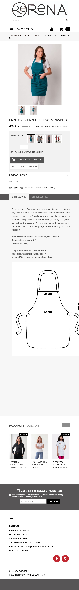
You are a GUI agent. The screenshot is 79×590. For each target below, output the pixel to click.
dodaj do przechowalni (24, 167)
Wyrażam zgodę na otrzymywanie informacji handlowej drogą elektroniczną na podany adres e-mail (37, 496)
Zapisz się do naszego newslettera (40, 490)
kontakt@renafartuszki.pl (35, 546)
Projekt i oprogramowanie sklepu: (27, 575)
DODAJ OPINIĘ (49, 188)
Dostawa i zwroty (38, 175)
